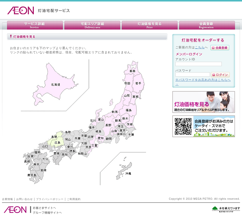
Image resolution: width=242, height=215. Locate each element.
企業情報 (7, 199)
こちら (200, 47)
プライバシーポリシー (50, 199)
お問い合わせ (24, 199)
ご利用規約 (74, 199)
